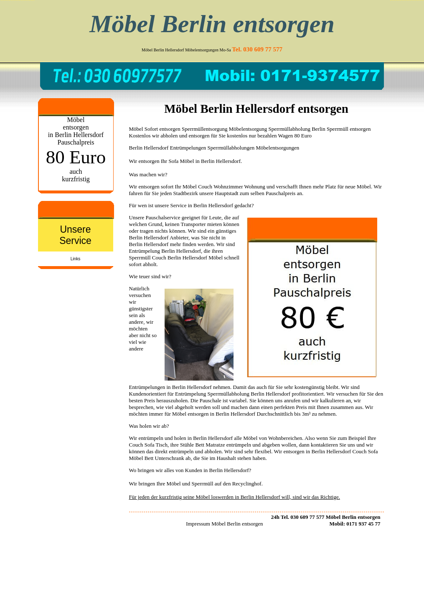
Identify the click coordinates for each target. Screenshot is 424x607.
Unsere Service (75, 235)
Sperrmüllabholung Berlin (297, 129)
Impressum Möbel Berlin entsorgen (224, 524)
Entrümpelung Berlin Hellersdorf (165, 251)
